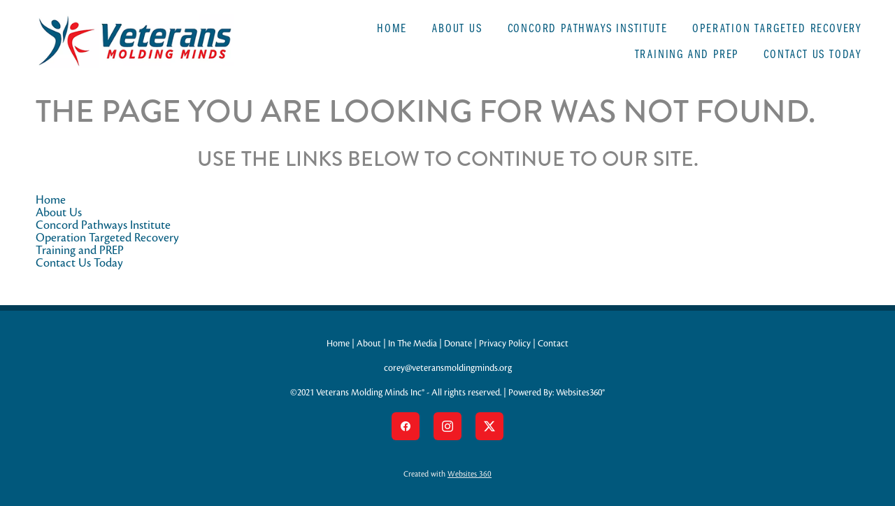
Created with (447, 474)
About (369, 343)
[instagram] (447, 426)
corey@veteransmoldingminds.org (448, 368)
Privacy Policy (505, 343)
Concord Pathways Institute (588, 28)
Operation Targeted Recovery (776, 28)
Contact (553, 343)
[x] (489, 426)
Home (392, 28)
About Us (457, 28)
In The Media (412, 343)
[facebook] (406, 426)
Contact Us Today (812, 53)
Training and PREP (687, 53)
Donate (458, 343)
